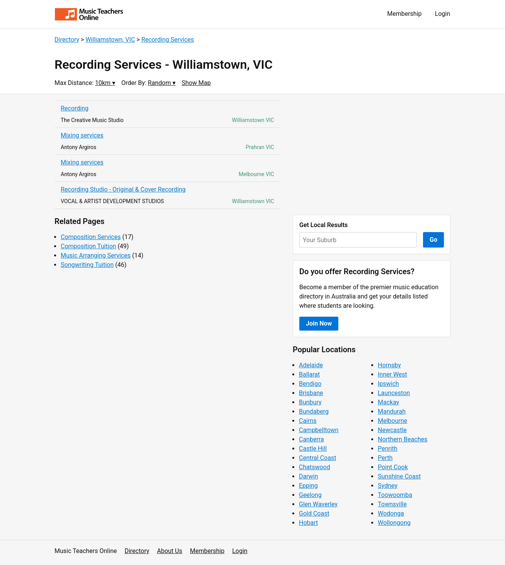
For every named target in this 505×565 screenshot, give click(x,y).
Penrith (388, 448)
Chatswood (314, 467)
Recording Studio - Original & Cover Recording (123, 189)
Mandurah (392, 411)
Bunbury (310, 402)
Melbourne (392, 420)
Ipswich (388, 383)
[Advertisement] (371, 154)
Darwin (308, 476)
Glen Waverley (318, 504)
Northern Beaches (402, 439)
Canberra (311, 439)
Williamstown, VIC (110, 39)
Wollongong (394, 522)
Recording (75, 108)
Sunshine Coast (399, 476)
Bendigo (310, 383)
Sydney (388, 485)
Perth (385, 458)
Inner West (392, 374)
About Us (169, 551)
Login (442, 13)
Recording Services (167, 39)
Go (433, 239)
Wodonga (391, 513)
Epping (308, 485)
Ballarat (309, 374)
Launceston (394, 393)
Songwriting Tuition (87, 264)
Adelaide (311, 365)
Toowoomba (395, 495)
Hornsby (389, 365)
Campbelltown (318, 430)
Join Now (319, 323)
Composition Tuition (88, 246)
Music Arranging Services (96, 255)
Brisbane (311, 393)
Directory (67, 39)
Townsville (392, 504)
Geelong (310, 495)
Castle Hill (313, 448)
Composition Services (91, 237)
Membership (404, 13)
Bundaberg (314, 411)
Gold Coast (314, 513)
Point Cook (393, 467)
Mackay (388, 402)
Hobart (308, 522)
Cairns (308, 420)
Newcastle (392, 430)
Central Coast (317, 458)
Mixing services (82, 135)
